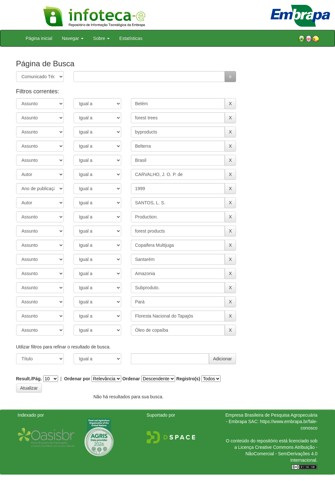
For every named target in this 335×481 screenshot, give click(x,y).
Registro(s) (188, 378)
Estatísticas (131, 38)
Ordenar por (77, 378)
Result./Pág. (29, 378)
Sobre (101, 38)
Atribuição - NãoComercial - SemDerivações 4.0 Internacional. (281, 454)
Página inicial (39, 38)
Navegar (73, 38)
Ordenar (131, 378)
